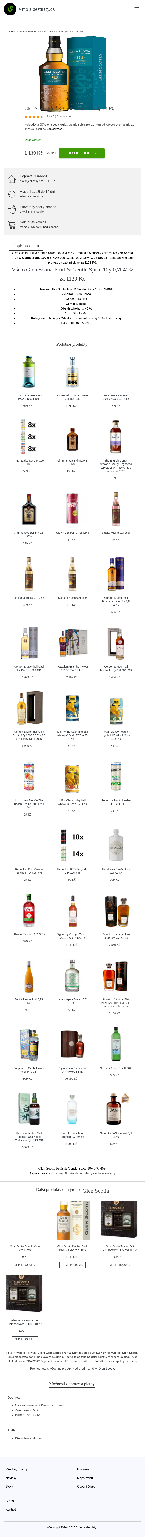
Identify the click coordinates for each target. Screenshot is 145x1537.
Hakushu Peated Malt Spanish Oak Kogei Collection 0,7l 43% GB (29, 1137)
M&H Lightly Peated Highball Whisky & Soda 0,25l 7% (116, 735)
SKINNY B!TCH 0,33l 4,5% (72, 532)
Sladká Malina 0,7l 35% (116, 532)
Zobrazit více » (55, 128)
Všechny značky (17, 1469)
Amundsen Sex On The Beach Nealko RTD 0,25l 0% (29, 804)
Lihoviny (30, 31)
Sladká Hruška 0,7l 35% (72, 597)
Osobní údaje (86, 1486)
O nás (10, 1500)
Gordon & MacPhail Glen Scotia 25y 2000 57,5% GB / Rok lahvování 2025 (29, 735)
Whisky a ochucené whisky (99, 1173)
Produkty (19, 31)
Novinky (11, 1478)
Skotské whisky (73, 1173)
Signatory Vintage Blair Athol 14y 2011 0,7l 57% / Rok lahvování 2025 (115, 1003)
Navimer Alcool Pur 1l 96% (116, 1068)
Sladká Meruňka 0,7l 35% (29, 597)
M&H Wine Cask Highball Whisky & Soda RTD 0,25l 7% (72, 735)
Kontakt (11, 1509)
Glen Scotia (123, 124)
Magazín (83, 1469)
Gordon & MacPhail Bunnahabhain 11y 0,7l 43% (116, 601)
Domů (11, 31)
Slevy (9, 1486)
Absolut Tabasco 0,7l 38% (29, 934)
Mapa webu (85, 1478)
